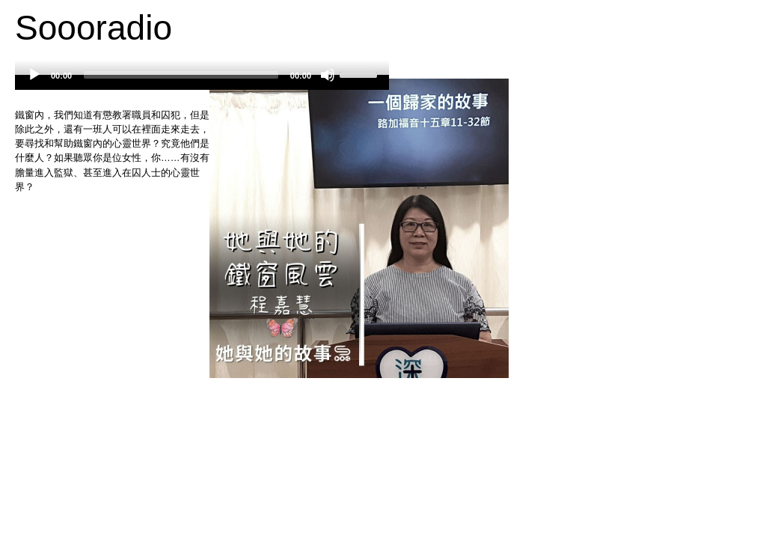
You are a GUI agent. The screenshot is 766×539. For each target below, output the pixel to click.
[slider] (181, 75)
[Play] (34, 74)
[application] (202, 82)
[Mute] (327, 74)
